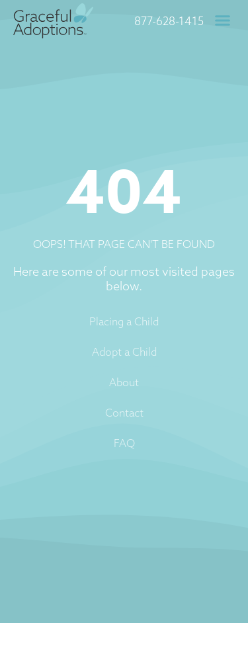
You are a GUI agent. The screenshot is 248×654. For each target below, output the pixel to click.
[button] (222, 20)
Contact (124, 412)
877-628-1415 (169, 21)
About (124, 382)
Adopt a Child (124, 351)
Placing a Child (124, 321)
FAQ (124, 443)
